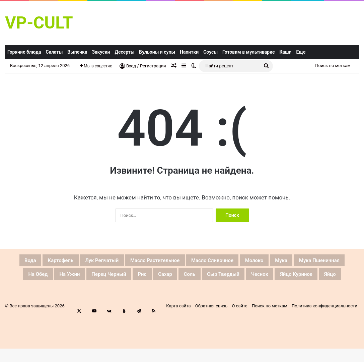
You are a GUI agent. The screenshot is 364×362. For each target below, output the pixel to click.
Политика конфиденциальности (324, 326)
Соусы (210, 52)
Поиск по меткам (333, 65)
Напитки (189, 52)
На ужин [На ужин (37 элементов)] (134, 278)
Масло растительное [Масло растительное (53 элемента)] (181, 261)
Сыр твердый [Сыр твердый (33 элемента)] (329, 278)
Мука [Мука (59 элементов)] (343, 261)
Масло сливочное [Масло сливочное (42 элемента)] (255, 261)
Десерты (124, 52)
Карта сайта (178, 326)
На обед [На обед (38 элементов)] (94, 278)
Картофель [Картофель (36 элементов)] (58, 261)
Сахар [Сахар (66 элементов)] (255, 278)
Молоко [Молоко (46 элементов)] (309, 261)
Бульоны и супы (157, 52)
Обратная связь (211, 326)
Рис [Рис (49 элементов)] (227, 278)
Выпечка (77, 52)
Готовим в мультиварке (248, 52)
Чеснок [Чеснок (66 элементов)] (138, 294)
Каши (286, 52)
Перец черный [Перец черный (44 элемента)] (184, 278)
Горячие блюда (24, 52)
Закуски (101, 52)
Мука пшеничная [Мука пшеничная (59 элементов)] (40, 278)
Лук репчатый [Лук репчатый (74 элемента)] (111, 261)
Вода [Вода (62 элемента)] (20, 261)
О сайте (239, 326)
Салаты (54, 52)
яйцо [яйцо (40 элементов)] (229, 294)
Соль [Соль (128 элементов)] (286, 278)
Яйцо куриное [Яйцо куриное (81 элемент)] (185, 294)
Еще (301, 52)
